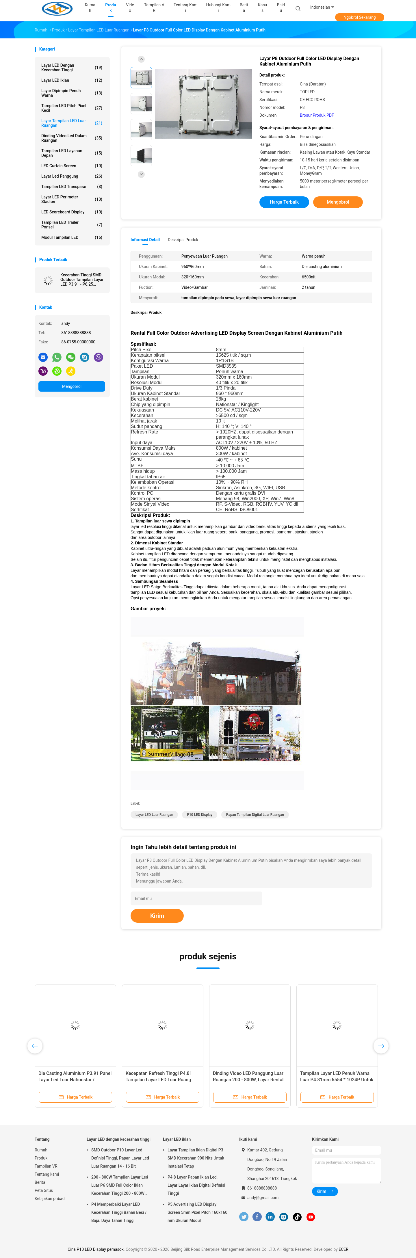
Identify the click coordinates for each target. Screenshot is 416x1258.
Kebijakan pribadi (50, 1198)
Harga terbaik (284, 202)
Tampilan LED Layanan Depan (71, 153)
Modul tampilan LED (71, 237)
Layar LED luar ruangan (154, 815)
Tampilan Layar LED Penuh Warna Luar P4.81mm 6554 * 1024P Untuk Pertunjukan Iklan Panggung (336, 1080)
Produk (41, 1158)
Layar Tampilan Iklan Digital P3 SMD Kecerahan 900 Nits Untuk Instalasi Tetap (196, 1158)
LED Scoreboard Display (71, 212)
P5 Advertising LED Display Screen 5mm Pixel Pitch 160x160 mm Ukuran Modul (197, 1212)
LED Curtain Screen (71, 166)
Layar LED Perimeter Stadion (71, 199)
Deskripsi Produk (183, 239)
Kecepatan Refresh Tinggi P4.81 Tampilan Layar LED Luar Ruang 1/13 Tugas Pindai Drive (159, 1080)
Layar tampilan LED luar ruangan (71, 123)
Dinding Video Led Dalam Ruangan (71, 138)
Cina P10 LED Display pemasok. (97, 1249)
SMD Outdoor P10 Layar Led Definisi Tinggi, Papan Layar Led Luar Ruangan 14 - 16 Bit (120, 1158)
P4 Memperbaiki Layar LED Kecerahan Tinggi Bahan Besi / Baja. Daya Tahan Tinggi (118, 1212)
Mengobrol (71, 386)
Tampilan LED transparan (71, 186)
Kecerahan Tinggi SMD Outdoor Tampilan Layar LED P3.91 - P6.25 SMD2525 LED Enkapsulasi (81, 279)
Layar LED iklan (71, 80)
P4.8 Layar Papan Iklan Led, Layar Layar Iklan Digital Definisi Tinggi (196, 1185)
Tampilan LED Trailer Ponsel (71, 224)
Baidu (281, 8)
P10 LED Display (199, 815)
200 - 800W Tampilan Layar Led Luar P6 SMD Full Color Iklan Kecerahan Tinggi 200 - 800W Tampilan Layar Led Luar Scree (119, 1186)
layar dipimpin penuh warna (71, 93)
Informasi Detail (145, 239)
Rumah (41, 1150)
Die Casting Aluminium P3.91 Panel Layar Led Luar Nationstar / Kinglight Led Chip (75, 1080)
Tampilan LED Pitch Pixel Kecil (71, 108)
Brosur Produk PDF (317, 115)
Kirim (157, 915)
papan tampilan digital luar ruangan (255, 815)
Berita (40, 1182)
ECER (343, 1249)
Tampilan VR (46, 1166)
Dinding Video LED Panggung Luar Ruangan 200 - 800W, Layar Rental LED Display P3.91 (248, 1080)
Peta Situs (44, 1190)
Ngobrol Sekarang (359, 17)
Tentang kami (47, 1174)
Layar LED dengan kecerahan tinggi (71, 67)
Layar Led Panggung (71, 176)
